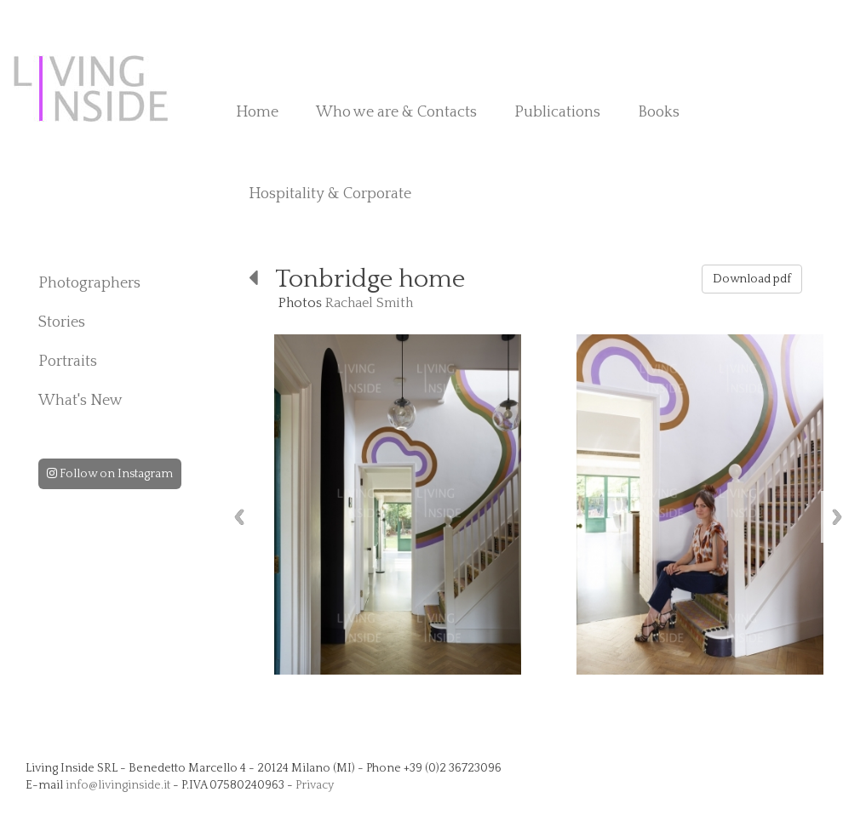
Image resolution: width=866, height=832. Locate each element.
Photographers (89, 283)
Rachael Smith (369, 303)
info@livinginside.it (118, 785)
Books (659, 112)
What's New (80, 400)
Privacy (314, 785)
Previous (239, 517)
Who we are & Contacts (396, 112)
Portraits (67, 361)
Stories (61, 322)
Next (837, 517)
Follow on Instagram (110, 474)
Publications (557, 112)
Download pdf (752, 279)
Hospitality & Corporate (330, 193)
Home (257, 112)
